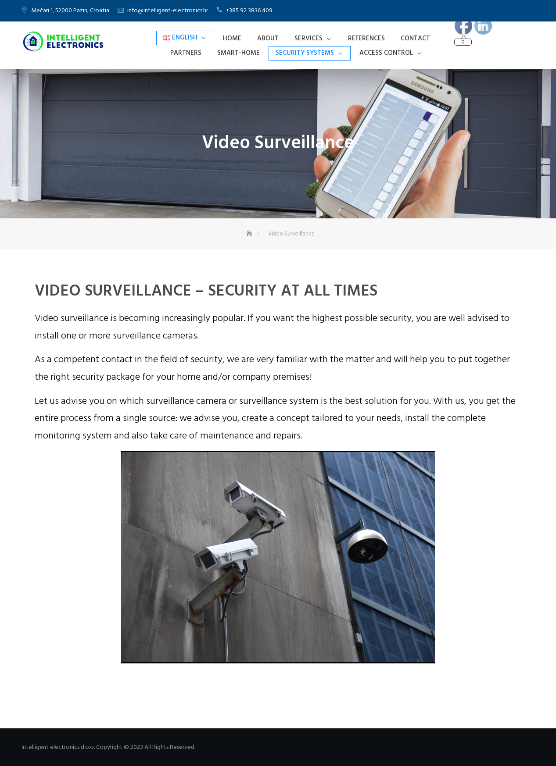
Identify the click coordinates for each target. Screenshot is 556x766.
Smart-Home (238, 53)
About (268, 38)
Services (308, 38)
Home (232, 38)
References (366, 38)
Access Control (386, 53)
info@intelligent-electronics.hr (167, 11)
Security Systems (305, 53)
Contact (415, 38)
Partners (185, 53)
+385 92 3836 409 (249, 11)
